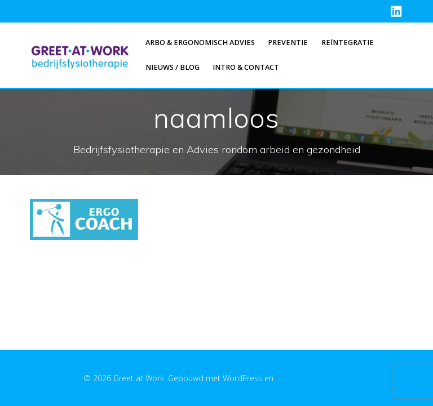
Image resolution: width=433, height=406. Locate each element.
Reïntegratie (347, 42)
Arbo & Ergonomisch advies (200, 42)
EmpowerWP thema (312, 378)
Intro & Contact (246, 67)
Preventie (288, 42)
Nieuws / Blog (172, 67)
